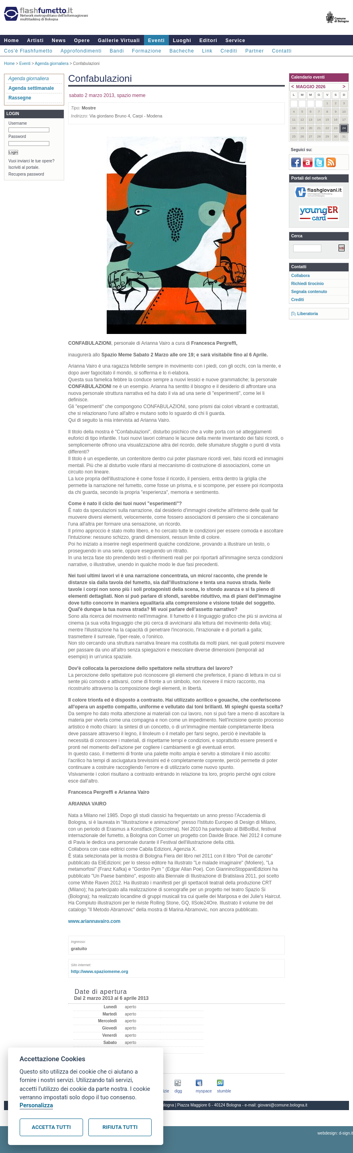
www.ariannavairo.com (94, 921)
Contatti (282, 51)
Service (235, 40)
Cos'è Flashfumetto (28, 51)
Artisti (35, 40)
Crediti (229, 51)
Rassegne (19, 98)
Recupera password (26, 174)
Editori (208, 40)
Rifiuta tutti (120, 1127)
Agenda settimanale (31, 88)
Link (207, 51)
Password (17, 136)
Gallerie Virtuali (119, 40)
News (59, 40)
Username (17, 123)
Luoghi (182, 40)
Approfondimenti (81, 51)
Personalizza (36, 1105)
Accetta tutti (51, 1127)
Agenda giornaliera (52, 63)
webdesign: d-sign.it (335, 1133)
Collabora (300, 275)
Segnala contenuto (309, 291)
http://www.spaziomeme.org (99, 971)
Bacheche (181, 51)
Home (11, 40)
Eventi (156, 40)
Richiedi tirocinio (307, 283)
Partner (254, 51)
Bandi (117, 51)
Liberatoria (307, 314)
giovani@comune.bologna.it (283, 1105)
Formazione (146, 51)
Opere (82, 40)
